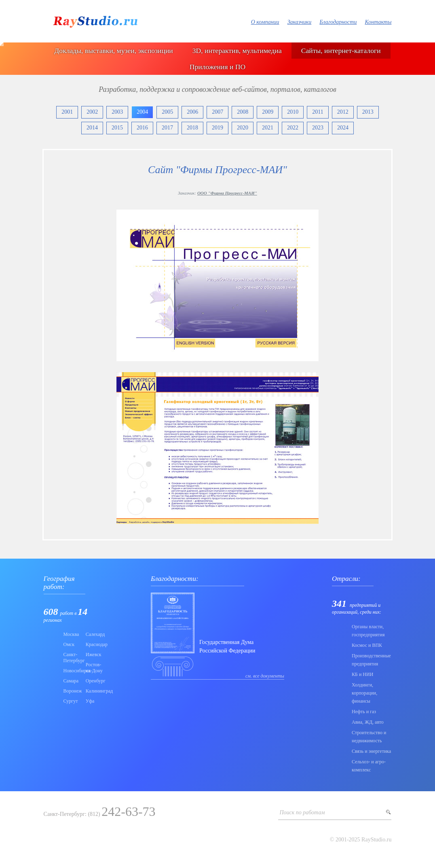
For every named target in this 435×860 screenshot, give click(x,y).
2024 (342, 128)
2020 (242, 128)
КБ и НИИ (362, 674)
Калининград (94, 691)
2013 (368, 112)
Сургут (70, 701)
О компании (265, 22)
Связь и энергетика (371, 751)
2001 (67, 112)
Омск (68, 644)
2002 (92, 112)
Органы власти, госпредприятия (368, 631)
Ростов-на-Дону (94, 668)
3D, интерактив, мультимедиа (237, 51)
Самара (71, 681)
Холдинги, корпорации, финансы (364, 693)
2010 (292, 112)
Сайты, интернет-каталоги (341, 51)
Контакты (378, 22)
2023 (317, 128)
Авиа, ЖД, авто (368, 722)
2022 (292, 128)
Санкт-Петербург (72, 657)
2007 (217, 112)
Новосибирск (72, 671)
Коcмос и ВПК (367, 645)
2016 (142, 128)
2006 (192, 112)
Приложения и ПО (217, 67)
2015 (117, 128)
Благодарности (338, 22)
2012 (342, 112)
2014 (92, 128)
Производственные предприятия (371, 660)
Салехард (94, 634)
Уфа (90, 701)
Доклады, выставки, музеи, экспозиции (113, 51)
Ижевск (93, 654)
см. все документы (264, 676)
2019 (217, 128)
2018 (192, 128)
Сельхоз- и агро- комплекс (369, 766)
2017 (167, 128)
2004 (142, 112)
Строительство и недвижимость (369, 736)
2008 (242, 112)
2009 (267, 112)
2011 (317, 112)
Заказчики (299, 22)
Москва (71, 634)
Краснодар (94, 644)
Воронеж (72, 691)
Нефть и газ (364, 711)
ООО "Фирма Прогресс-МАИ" (227, 193)
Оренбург (94, 681)
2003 (117, 112)
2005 (167, 112)
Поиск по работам (302, 812)
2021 (267, 128)
